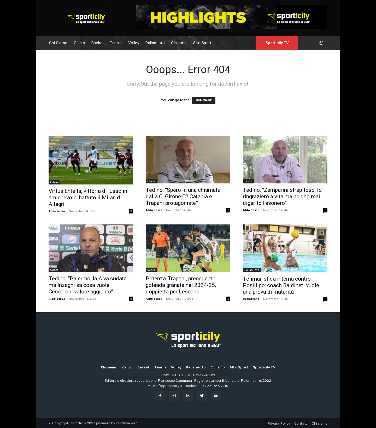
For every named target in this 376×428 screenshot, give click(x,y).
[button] (321, 43)
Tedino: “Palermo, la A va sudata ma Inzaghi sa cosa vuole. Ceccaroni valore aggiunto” (88, 285)
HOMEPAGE (204, 100)
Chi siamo (319, 423)
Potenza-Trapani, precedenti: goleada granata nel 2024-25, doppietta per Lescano (181, 285)
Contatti (301, 423)
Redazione (251, 299)
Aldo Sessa (57, 211)
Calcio (54, 182)
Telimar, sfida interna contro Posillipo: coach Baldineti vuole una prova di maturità (281, 285)
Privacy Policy (279, 423)
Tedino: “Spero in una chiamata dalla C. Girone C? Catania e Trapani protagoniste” (183, 196)
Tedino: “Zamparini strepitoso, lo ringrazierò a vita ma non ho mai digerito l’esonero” (282, 196)
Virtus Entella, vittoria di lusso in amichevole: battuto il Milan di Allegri (88, 197)
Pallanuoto (251, 270)
